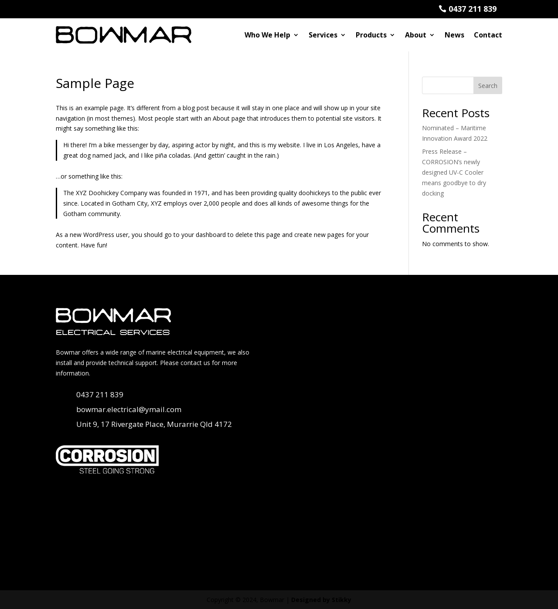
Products (371, 34)
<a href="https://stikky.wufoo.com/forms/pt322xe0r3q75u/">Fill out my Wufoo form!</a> (396, 431)
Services (323, 34)
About (415, 34)
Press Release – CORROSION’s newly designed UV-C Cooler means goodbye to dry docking (454, 172)
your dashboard (203, 234)
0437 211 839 (473, 8)
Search (487, 85)
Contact (488, 34)
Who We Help (267, 34)
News (454, 34)
